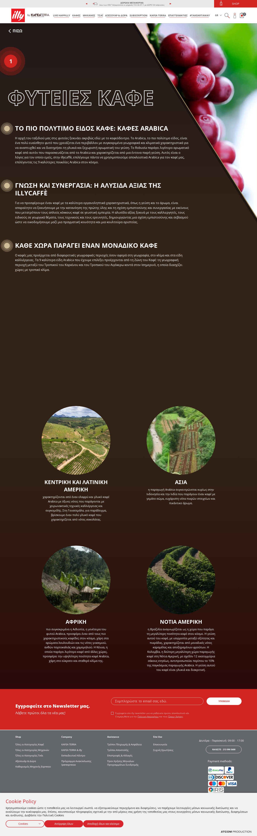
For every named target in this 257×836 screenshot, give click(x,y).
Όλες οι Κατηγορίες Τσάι (29, 755)
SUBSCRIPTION (139, 15)
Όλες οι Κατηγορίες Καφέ (29, 744)
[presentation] (86, 3)
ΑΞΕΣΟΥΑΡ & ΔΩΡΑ (116, 15)
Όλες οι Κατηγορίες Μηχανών (32, 750)
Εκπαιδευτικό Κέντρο (73, 755)
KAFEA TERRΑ (68, 744)
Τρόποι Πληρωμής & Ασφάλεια (124, 744)
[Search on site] (227, 15)
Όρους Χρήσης (175, 716)
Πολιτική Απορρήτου (148, 716)
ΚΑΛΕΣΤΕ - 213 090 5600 (223, 749)
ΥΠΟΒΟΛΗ (224, 701)
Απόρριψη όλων (65, 823)
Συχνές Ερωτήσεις (163, 750)
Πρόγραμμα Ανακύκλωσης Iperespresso (76, 763)
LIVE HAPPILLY (61, 15)
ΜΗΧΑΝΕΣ (89, 15)
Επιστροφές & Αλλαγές (119, 755)
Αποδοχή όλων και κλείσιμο (109, 823)
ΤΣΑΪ (100, 15)
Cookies (23, 823)
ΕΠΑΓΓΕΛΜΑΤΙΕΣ (178, 15)
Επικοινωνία (160, 744)
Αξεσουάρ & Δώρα (25, 761)
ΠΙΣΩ (15, 31)
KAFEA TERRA (158, 15)
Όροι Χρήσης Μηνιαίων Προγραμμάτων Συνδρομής (123, 763)
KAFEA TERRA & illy (71, 750)
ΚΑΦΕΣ (76, 15)
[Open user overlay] (235, 15)
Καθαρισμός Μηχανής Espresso (33, 766)
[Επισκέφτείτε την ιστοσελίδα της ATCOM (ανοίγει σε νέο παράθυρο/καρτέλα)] (236, 831)
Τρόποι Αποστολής (117, 750)
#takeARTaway (200, 15)
